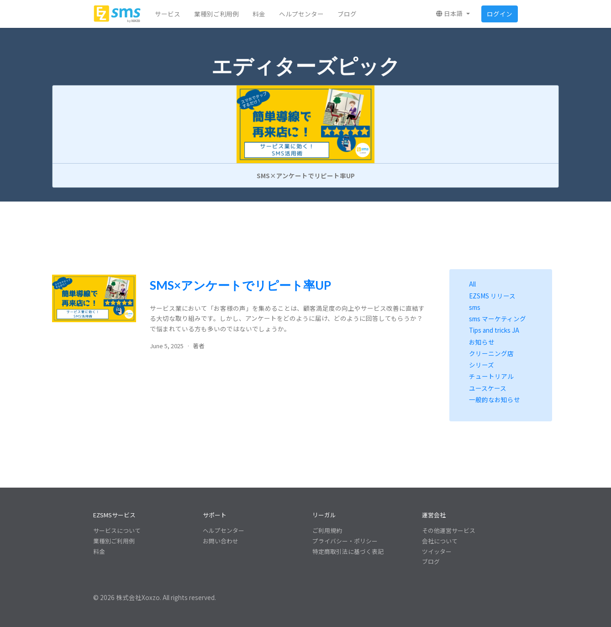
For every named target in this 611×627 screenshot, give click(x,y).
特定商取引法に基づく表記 (348, 551)
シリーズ (481, 364)
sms (474, 307)
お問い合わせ (220, 541)
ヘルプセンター (301, 13)
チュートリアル (491, 376)
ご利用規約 (327, 530)
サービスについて (117, 530)
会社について (440, 541)
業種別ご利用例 (216, 13)
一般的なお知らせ (494, 399)
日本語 (450, 13)
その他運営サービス (448, 530)
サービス (167, 13)
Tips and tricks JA (494, 330)
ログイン (499, 13)
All (472, 283)
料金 (259, 13)
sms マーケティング (497, 318)
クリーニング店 (491, 353)
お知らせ (482, 341)
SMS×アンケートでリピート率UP (240, 285)
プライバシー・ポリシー (345, 541)
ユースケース (487, 388)
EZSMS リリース (492, 295)
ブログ (347, 13)
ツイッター (437, 551)
